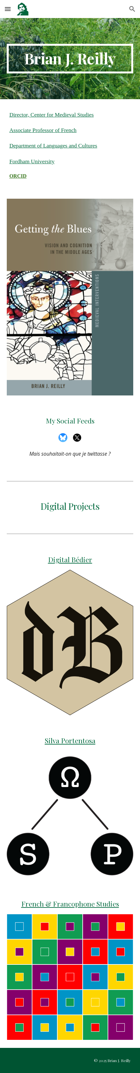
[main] (70, 58)
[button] (7, 9)
